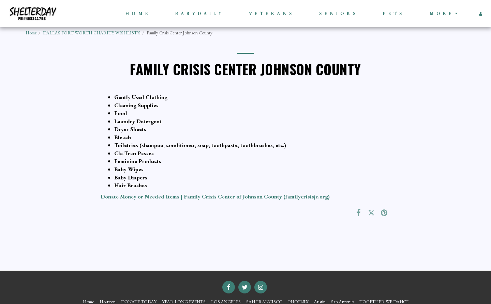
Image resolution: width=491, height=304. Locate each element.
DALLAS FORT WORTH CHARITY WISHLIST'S (91, 33)
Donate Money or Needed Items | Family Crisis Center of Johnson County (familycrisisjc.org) (215, 196)
